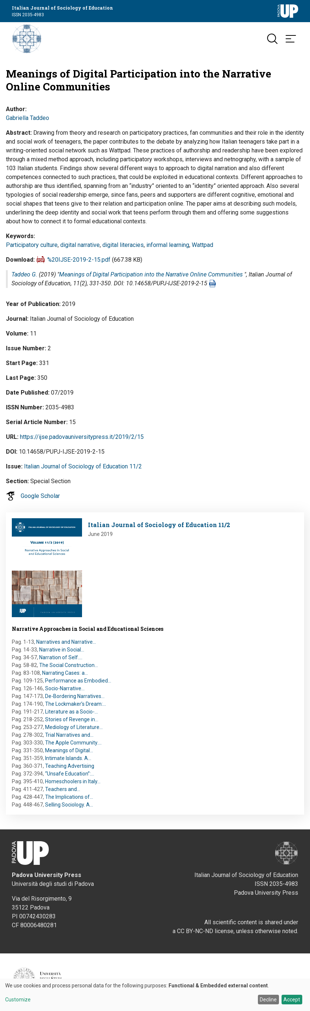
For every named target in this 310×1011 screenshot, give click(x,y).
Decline (268, 1000)
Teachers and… (62, 789)
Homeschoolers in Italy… (73, 781)
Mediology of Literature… (74, 727)
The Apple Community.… (73, 743)
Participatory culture (32, 244)
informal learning (167, 244)
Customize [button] (18, 1000)
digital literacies (123, 244)
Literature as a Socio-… (71, 712)
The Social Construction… (68, 665)
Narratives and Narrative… (66, 642)
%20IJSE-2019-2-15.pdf (78, 259)
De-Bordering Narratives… (75, 696)
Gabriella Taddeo (27, 117)
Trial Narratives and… (69, 735)
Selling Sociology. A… (69, 805)
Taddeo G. (24, 274)
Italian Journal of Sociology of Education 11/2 (83, 466)
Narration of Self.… (60, 657)
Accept (291, 1000)
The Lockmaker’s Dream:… (75, 704)
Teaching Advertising (69, 766)
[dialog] (155, 995)
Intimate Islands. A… (68, 758)
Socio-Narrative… (65, 688)
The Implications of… (69, 797)
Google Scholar (40, 495)
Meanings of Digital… (69, 750)
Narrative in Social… (61, 650)
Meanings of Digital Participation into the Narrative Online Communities (151, 274)
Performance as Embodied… (78, 681)
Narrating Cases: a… (65, 673)
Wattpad (202, 244)
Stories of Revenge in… (71, 719)
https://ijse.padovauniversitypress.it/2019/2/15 (82, 436)
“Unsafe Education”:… (69, 774)
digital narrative (80, 244)
